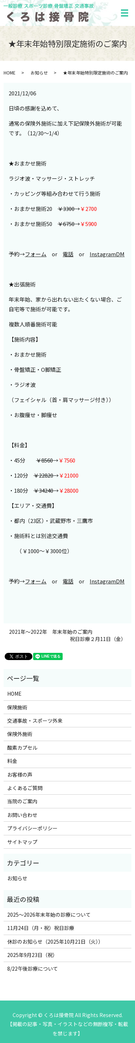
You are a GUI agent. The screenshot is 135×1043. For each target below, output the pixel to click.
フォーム (35, 254)
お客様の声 (19, 774)
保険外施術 (19, 733)
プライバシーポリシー (32, 828)
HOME (9, 72)
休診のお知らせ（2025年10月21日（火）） (55, 941)
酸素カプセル (22, 747)
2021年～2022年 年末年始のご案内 (51, 631)
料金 (12, 760)
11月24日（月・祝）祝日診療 (40, 927)
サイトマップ (22, 841)
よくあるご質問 (24, 787)
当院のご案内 (22, 801)
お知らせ (39, 72)
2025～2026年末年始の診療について (49, 914)
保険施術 (17, 707)
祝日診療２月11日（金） (98, 639)
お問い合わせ (22, 814)
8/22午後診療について (32, 968)
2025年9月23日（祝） (32, 954)
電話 (68, 254)
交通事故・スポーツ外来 (35, 720)
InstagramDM (107, 254)
